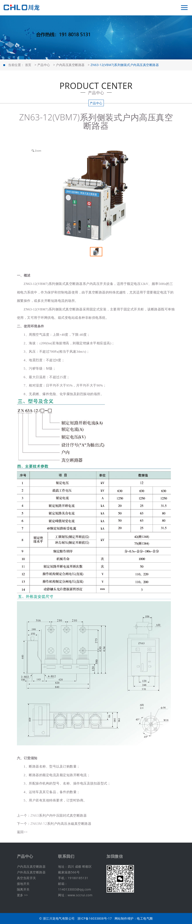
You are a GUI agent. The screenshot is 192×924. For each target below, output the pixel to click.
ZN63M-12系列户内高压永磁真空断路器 (61, 823)
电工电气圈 (145, 918)
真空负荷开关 (26, 878)
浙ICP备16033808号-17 (94, 918)
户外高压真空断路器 (31, 872)
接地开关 (23, 884)
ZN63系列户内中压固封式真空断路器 (59, 815)
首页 (28, 65)
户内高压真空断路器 (70, 65)
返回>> (22, 832)
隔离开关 (23, 889)
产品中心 (43, 65)
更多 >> (22, 895)
